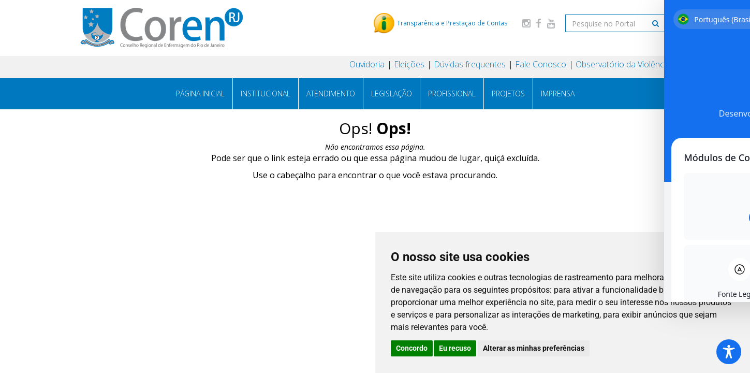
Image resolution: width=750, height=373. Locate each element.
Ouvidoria (367, 64)
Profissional (452, 93)
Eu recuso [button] (455, 348)
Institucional (265, 93)
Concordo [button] (412, 348)
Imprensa (558, 93)
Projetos (508, 93)
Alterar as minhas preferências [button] (533, 348)
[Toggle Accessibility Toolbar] (728, 351)
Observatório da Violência (623, 64)
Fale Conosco (540, 64)
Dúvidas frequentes (470, 64)
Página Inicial (200, 93)
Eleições (409, 64)
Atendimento (330, 93)
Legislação (391, 93)
